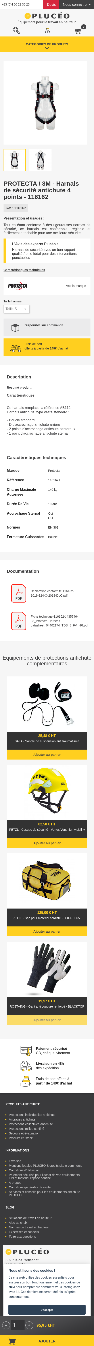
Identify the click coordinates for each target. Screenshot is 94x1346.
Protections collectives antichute (31, 1124)
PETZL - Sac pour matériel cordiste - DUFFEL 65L (47, 918)
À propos (15, 1182)
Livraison (15, 1161)
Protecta (54, 470)
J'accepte (47, 1310)
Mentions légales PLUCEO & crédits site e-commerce (45, 1165)
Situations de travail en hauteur (30, 1218)
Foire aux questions (22, 1236)
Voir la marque (76, 286)
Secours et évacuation (24, 1133)
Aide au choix (18, 1222)
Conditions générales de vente (30, 1187)
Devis (51, 4)
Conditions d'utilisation (24, 1170)
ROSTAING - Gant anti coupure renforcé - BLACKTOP (47, 1006)
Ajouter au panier (47, 754)
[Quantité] (18, 1325)
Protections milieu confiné (26, 1128)
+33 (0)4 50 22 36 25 (15, 4)
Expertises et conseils (24, 1231)
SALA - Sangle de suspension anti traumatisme (47, 741)
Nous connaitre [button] (75, 4)
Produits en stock (21, 1138)
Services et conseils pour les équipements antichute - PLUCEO (45, 1193)
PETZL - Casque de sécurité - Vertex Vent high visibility (47, 829)
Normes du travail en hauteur (29, 1227)
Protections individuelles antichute (32, 1114)
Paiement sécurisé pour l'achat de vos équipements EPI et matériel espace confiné (44, 1176)
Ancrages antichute (22, 1119)
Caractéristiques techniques (24, 270)
